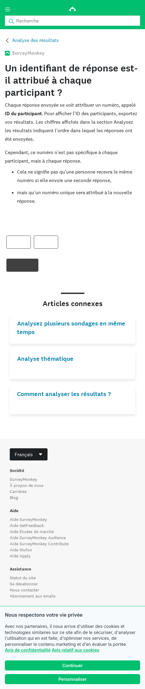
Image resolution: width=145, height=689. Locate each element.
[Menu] (7, 9)
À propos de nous (27, 485)
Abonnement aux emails (33, 596)
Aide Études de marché (32, 531)
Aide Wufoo (21, 550)
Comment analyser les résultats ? (64, 394)
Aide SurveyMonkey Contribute (39, 543)
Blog (14, 497)
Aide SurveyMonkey (28, 519)
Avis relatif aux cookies (75, 650)
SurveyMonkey (23, 479)
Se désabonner (24, 584)
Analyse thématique (45, 359)
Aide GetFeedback (27, 525)
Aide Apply (20, 556)
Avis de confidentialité (28, 650)
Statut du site (23, 577)
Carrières (18, 491)
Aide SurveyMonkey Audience (38, 537)
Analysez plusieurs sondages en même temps (71, 327)
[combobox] (29, 454)
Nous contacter (24, 590)
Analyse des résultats (35, 40)
